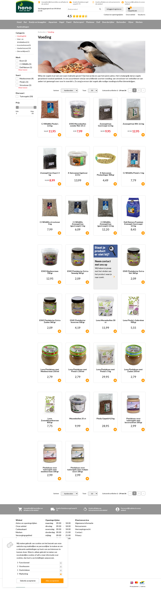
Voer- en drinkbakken (23, 40)
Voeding (21, 36)
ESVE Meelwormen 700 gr (49, 272)
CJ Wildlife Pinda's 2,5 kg (49, 125)
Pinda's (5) (24, 82)
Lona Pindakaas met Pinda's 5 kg (105, 370)
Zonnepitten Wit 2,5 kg (133, 124)
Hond (19, 22)
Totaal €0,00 (132, 11)
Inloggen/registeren (114, 9)
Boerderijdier (108, 22)
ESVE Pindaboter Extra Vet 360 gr (133, 272)
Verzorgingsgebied (24, 535)
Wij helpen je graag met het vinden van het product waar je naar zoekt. (103, 272)
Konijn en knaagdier (37, 22)
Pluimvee (90, 22)
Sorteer (56, 90)
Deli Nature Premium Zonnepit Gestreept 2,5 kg (133, 224)
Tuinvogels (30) (26, 96)
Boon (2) (23, 60)
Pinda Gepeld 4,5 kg (106, 419)
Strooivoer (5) (25, 85)
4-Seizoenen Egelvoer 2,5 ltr (78, 174)
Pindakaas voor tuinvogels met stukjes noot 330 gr (77, 470)
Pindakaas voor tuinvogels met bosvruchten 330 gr (133, 420)
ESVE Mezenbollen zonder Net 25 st (77, 125)
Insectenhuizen (24, 45)
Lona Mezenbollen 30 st (105, 321)
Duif (98, 22)
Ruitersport (79, 22)
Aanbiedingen (23, 27)
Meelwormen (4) (27, 78)
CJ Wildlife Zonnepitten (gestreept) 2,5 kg (105, 224)
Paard (68, 22)
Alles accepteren (52, 581)
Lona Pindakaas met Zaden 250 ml (133, 370)
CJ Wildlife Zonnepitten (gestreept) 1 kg (77, 224)
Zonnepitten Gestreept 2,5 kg (105, 125)
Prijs (18, 103)
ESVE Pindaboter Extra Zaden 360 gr (49, 321)
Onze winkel (130, 14)
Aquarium (53, 22)
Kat (25, 22)
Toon (84, 90)
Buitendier (121, 22)
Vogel (61, 22)
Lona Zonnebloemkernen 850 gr (50, 420)
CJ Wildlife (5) (25, 64)
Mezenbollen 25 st (77, 419)
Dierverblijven (23, 51)
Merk (18, 57)
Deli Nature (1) (26, 67)
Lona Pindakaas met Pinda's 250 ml (77, 370)
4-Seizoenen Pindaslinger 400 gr (105, 174)
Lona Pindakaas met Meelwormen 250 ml (50, 370)
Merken (139, 22)
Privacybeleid (134, 586)
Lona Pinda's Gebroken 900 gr (133, 321)
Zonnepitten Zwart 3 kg (49, 174)
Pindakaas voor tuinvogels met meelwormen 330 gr (50, 470)
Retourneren (80, 526)
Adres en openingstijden (26, 523)
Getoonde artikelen (114, 90)
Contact (78, 532)
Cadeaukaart (21, 529)
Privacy (78, 535)
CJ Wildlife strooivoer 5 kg (50, 223)
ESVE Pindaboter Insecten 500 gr (78, 321)
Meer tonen (22, 70)
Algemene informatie (84, 523)
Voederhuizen (24, 48)
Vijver (131, 22)
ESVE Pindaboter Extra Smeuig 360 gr (77, 272)
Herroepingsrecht (83, 529)
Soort (18, 75)
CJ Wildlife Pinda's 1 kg (133, 173)
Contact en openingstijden (113, 14)
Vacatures (141, 14)
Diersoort (20, 93)
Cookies (142, 586)
